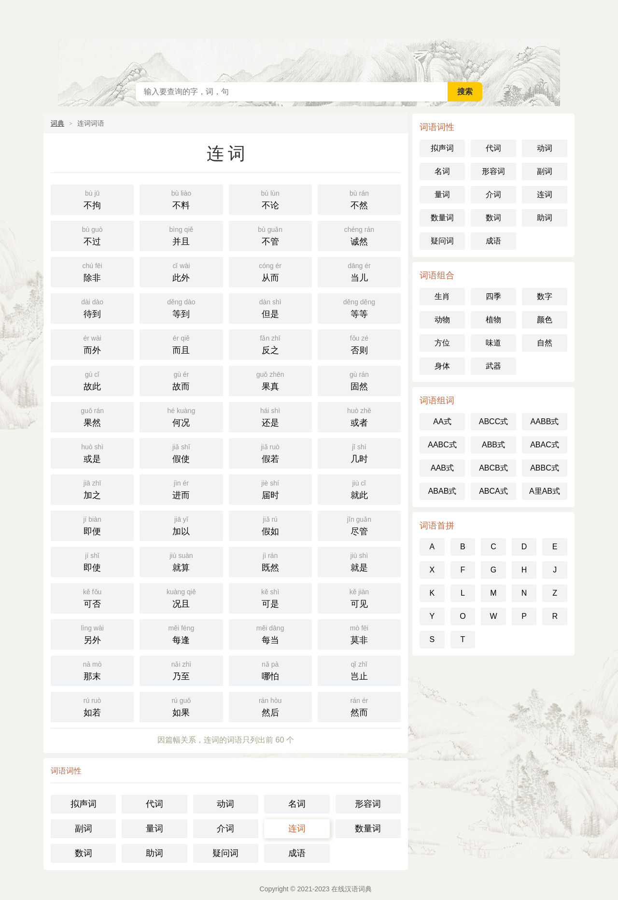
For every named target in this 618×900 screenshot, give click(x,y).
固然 (359, 380)
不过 (92, 235)
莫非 (359, 633)
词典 (57, 123)
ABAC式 (544, 445)
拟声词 (83, 804)
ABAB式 (442, 491)
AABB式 (545, 421)
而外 (92, 343)
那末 (92, 669)
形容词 (368, 804)
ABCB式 (493, 468)
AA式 (442, 421)
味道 (493, 343)
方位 (442, 343)
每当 (270, 633)
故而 (181, 380)
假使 (181, 452)
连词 (297, 828)
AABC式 (442, 445)
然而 (359, 706)
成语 (297, 853)
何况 (181, 416)
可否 (92, 597)
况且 (181, 597)
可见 (359, 597)
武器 (493, 366)
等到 (181, 307)
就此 (359, 488)
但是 (270, 307)
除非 (92, 271)
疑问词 (225, 853)
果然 (92, 416)
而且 (181, 343)
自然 (544, 343)
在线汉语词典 (309, 39)
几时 (359, 452)
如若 (92, 706)
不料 (181, 198)
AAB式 (442, 468)
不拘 (92, 198)
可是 (270, 597)
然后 (270, 706)
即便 (92, 525)
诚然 (359, 235)
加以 (181, 525)
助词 (154, 853)
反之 (270, 343)
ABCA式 (493, 491)
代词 (154, 804)
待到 (92, 307)
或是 (92, 452)
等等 (359, 307)
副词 (83, 828)
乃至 (181, 669)
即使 (92, 561)
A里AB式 (544, 491)
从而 (270, 271)
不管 (270, 235)
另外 (92, 633)
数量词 (368, 828)
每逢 (181, 633)
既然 (270, 561)
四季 (493, 296)
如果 (181, 706)
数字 (544, 296)
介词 (225, 828)
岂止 (359, 669)
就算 (181, 561)
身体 (442, 366)
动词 (225, 804)
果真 (270, 380)
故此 (92, 380)
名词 (297, 804)
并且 (181, 235)
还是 (270, 416)
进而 (181, 488)
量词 (154, 828)
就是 (359, 561)
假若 (270, 452)
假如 (270, 525)
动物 (442, 319)
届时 (270, 488)
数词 (83, 853)
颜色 (544, 319)
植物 (493, 319)
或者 (359, 416)
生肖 (442, 296)
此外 (181, 271)
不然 (359, 198)
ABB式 (493, 445)
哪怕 (270, 669)
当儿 (359, 271)
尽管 (359, 525)
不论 (270, 198)
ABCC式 (493, 421)
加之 (92, 488)
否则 (359, 343)
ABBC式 (544, 468)
